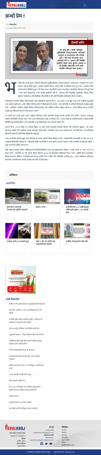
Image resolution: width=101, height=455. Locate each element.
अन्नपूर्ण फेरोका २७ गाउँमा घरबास (20, 402)
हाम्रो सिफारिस (12, 299)
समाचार (64, 430)
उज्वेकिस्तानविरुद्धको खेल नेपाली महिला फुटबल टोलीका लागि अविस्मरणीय (25, 342)
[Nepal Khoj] (16, 5)
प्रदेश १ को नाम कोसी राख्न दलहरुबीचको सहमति (45, 243)
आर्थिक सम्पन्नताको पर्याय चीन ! (77, 243)
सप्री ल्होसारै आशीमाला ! (17, 380)
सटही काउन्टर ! (14, 396)
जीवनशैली (65, 437)
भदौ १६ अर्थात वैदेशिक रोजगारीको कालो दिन (24, 328)
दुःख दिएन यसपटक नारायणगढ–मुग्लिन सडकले (17, 208)
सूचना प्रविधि (65, 440)
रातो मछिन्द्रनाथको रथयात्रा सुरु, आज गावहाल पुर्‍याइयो (24, 358)
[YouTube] (51, 443)
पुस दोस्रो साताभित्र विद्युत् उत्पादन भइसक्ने (23, 408)
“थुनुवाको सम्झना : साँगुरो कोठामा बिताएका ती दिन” (26, 334)
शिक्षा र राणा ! (41, 207)
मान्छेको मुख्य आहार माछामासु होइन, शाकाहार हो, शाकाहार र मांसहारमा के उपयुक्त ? (26, 321)
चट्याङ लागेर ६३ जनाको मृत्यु (18, 241)
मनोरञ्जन (64, 435)
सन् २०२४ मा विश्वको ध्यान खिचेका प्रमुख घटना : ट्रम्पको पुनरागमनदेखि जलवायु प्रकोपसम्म (25, 388)
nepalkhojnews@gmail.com (44, 432)
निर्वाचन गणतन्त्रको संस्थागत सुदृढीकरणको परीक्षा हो (27, 304)
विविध (63, 442)
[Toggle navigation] (84, 5)
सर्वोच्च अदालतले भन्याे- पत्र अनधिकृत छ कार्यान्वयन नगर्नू (26, 367)
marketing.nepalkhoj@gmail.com (42, 440)
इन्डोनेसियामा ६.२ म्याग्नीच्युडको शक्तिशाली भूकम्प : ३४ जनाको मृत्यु (77, 209)
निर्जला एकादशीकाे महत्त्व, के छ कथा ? (22, 350)
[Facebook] (42, 443)
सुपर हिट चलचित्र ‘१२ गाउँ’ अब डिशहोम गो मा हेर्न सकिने (25, 311)
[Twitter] (46, 443)
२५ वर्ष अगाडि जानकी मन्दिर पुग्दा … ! (22, 374)
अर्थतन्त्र (64, 432)
